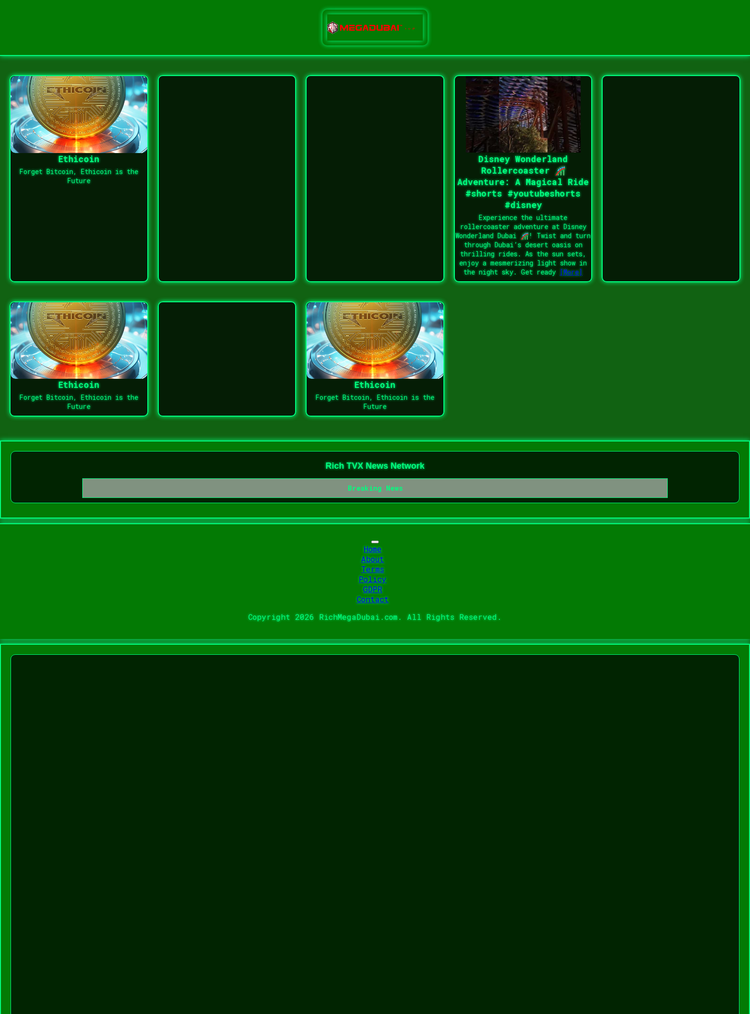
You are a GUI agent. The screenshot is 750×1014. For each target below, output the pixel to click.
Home (373, 549)
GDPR (372, 589)
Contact (373, 599)
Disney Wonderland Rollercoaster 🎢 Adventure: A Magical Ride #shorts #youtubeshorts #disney (523, 181)
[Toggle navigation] (375, 541)
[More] (571, 271)
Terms (372, 569)
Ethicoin (78, 159)
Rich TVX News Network (374, 466)
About (372, 559)
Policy (372, 579)
